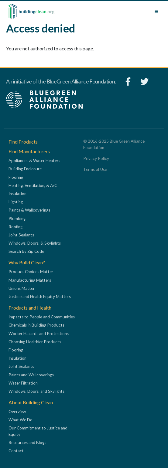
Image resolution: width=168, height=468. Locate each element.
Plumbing (17, 218)
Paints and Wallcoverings (31, 374)
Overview (17, 411)
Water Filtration (23, 383)
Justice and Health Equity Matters (40, 296)
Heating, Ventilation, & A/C (33, 185)
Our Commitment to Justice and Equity (38, 431)
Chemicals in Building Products (36, 325)
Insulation (17, 193)
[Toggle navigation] (156, 11)
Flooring (16, 177)
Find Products (23, 141)
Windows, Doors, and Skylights (36, 391)
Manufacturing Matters (30, 280)
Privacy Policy (96, 158)
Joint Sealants (21, 234)
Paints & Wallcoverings (29, 210)
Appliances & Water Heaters (34, 160)
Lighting (16, 201)
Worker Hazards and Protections (39, 333)
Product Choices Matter (31, 271)
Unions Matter (22, 288)
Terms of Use (95, 169)
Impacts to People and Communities (42, 316)
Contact (16, 450)
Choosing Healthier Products (35, 341)
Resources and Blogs (27, 442)
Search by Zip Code (26, 251)
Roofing (15, 226)
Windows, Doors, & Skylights (35, 243)
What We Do (21, 419)
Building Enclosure (25, 168)
